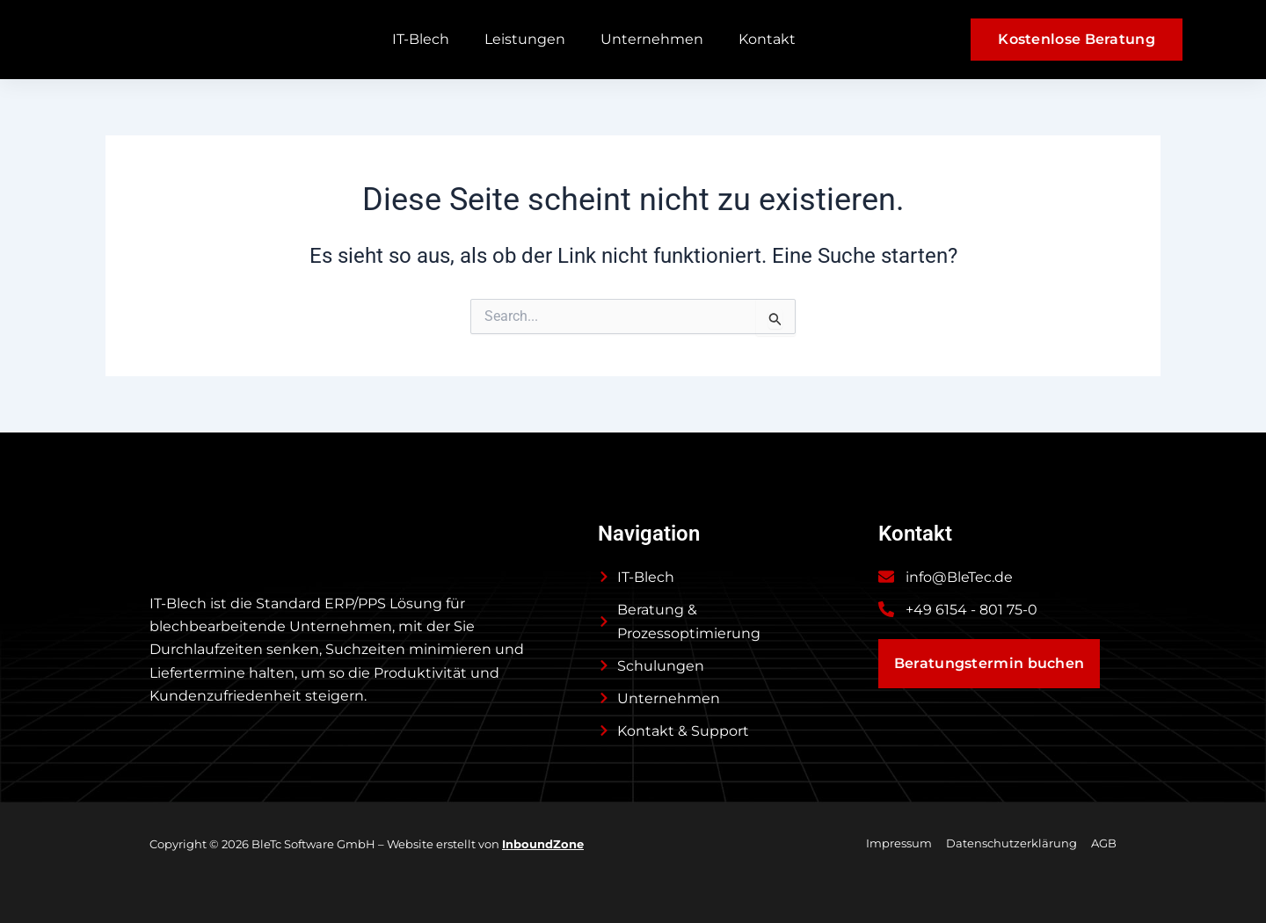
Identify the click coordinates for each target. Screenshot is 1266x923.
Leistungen (524, 39)
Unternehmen (651, 39)
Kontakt (767, 39)
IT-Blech (420, 39)
